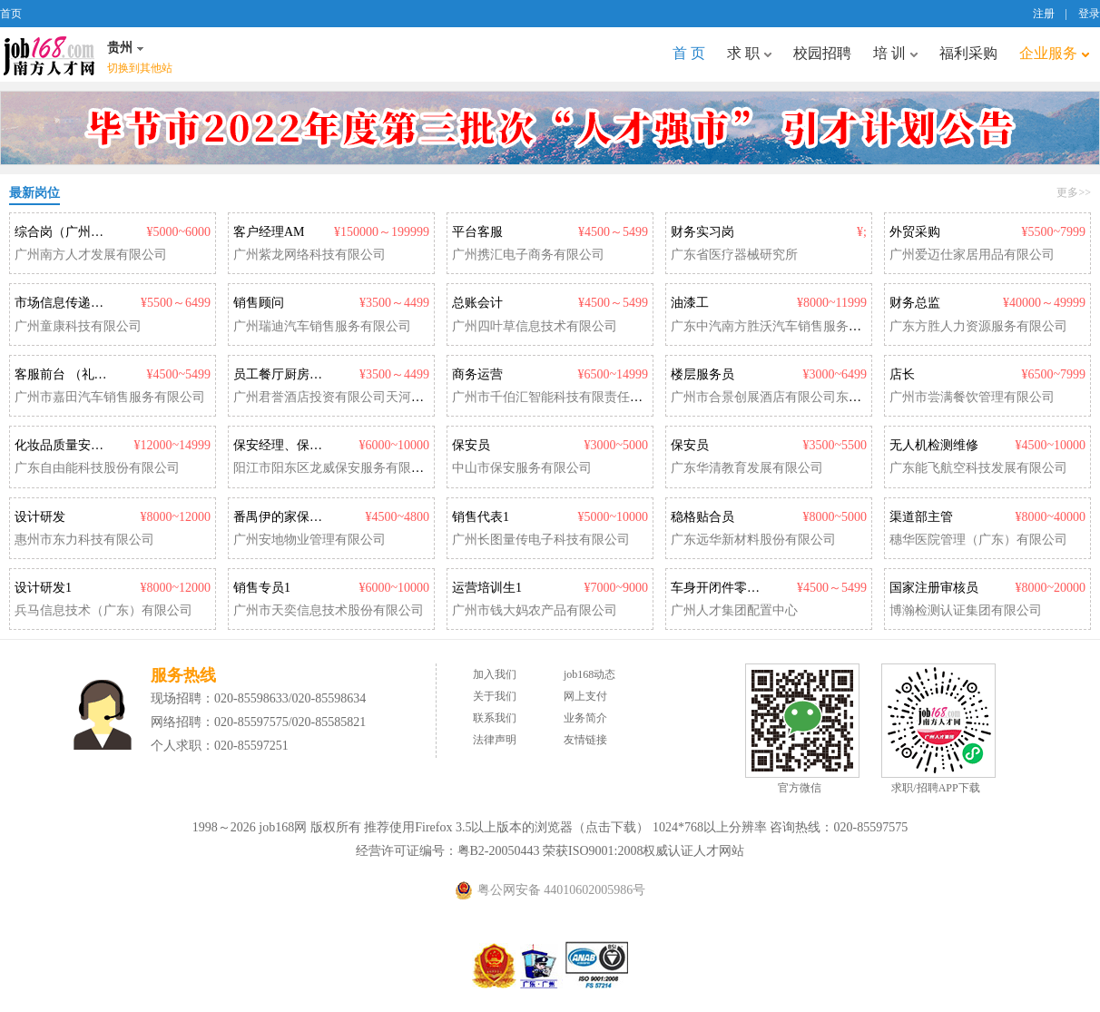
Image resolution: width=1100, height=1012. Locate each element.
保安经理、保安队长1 (293, 445)
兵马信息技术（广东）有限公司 (103, 610)
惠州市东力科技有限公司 (84, 539)
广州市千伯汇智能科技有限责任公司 (553, 397)
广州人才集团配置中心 (734, 610)
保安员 (471, 445)
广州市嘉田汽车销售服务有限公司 (110, 397)
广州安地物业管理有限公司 (309, 539)
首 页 (689, 53)
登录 (1089, 13)
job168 (49, 54)
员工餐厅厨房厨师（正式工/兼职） (330, 374)
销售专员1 (261, 587)
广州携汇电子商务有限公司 (528, 254)
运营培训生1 (487, 587)
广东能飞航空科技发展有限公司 (978, 468)
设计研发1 (43, 587)
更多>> (1073, 192)
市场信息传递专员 (65, 302)
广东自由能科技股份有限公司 (97, 468)
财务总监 (914, 302)
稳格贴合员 (702, 517)
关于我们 (494, 696)
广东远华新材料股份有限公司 (753, 539)
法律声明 (494, 739)
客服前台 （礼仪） (67, 374)
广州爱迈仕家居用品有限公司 (972, 254)
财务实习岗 (702, 232)
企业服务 (1054, 53)
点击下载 (610, 827)
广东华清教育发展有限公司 (747, 468)
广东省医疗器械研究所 (734, 254)
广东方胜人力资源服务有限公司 (978, 326)
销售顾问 (258, 302)
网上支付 (585, 696)
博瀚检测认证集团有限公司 (965, 610)
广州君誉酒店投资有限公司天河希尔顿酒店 (354, 397)
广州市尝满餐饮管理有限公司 (972, 397)
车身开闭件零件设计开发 (740, 587)
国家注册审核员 (933, 587)
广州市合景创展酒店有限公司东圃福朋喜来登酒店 (810, 397)
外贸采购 (914, 232)
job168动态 (589, 674)
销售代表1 (480, 517)
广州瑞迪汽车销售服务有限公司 (322, 326)
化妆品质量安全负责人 (78, 445)
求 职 (749, 53)
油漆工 (690, 302)
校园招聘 (822, 53)
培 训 (895, 53)
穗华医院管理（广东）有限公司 (978, 539)
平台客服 (477, 232)
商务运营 (477, 374)
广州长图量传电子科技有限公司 (541, 539)
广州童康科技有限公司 (78, 326)
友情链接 (585, 739)
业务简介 (585, 718)
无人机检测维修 (933, 445)
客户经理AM (269, 232)
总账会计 (477, 302)
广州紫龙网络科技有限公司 (309, 254)
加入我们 (494, 674)
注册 (1044, 13)
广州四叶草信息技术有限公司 (534, 326)
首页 (11, 13)
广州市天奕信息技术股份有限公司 (328, 610)
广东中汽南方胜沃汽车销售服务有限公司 (785, 326)
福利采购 (968, 53)
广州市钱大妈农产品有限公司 (534, 610)
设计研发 (40, 517)
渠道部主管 (921, 517)
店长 (902, 374)
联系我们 (494, 718)
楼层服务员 (702, 374)
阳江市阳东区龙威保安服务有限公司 (335, 468)
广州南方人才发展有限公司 (91, 254)
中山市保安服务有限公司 (522, 468)
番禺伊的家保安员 (284, 517)
